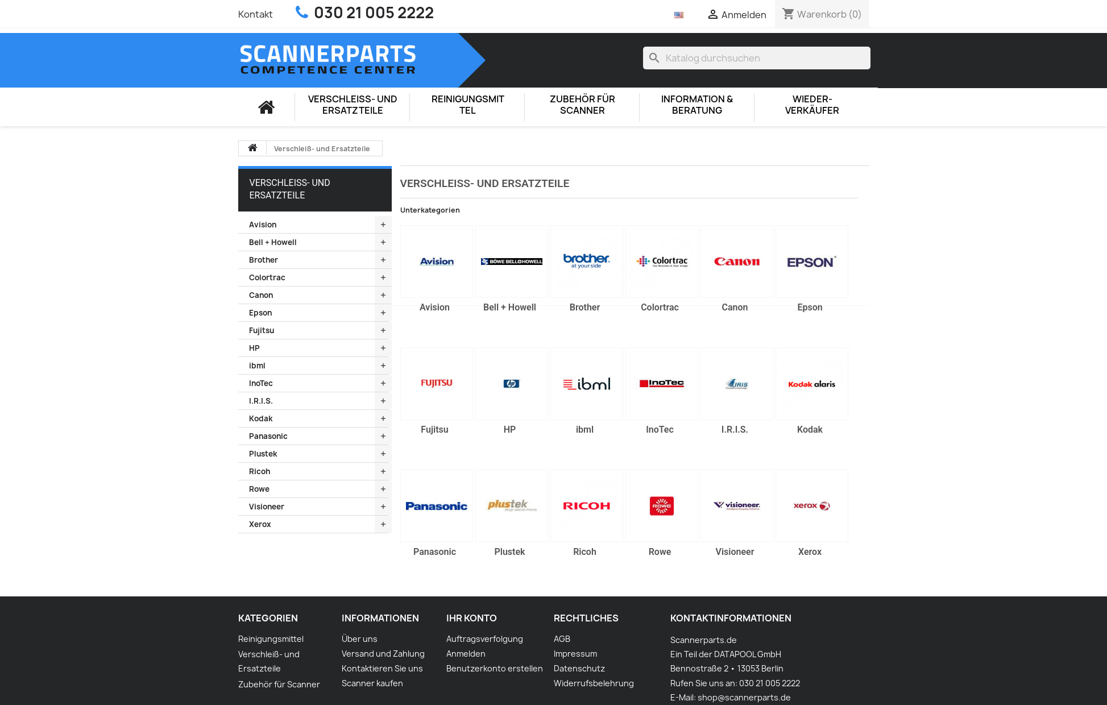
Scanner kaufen (372, 683)
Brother (263, 260)
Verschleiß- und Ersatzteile (352, 105)
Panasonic (268, 436)
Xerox (260, 524)
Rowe (259, 489)
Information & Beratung (697, 105)
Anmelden (466, 653)
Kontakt (255, 14)
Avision (262, 224)
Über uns (360, 638)
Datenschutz (579, 668)
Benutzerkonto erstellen (494, 668)
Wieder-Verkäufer (812, 105)
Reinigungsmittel (468, 105)
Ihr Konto (471, 618)
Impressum (575, 653)
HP (254, 348)
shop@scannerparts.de (744, 697)
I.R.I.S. (261, 401)
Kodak (260, 418)
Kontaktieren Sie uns (382, 668)
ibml (257, 365)
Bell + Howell (273, 242)
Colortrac (267, 277)
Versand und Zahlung (383, 653)
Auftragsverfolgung (484, 638)
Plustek (263, 454)
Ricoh (259, 471)
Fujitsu (261, 330)
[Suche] (756, 58)
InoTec (261, 383)
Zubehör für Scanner (582, 105)
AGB (562, 638)
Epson (260, 313)
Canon (261, 295)
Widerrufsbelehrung (594, 683)
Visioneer (266, 506)
